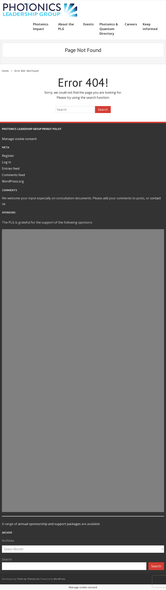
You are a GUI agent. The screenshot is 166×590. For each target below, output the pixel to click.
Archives (8, 540)
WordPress (59, 578)
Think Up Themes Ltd (28, 578)
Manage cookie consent (19, 138)
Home (5, 70)
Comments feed (13, 174)
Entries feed (10, 168)
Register (8, 155)
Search (7, 559)
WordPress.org (13, 181)
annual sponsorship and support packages (49, 523)
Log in (6, 162)
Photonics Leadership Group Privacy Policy (31, 128)
